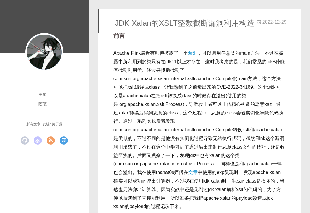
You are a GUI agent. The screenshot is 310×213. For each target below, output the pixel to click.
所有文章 (33, 124)
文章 (193, 172)
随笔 (42, 103)
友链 (46, 124)
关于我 (57, 124)
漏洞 (192, 53)
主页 (42, 94)
